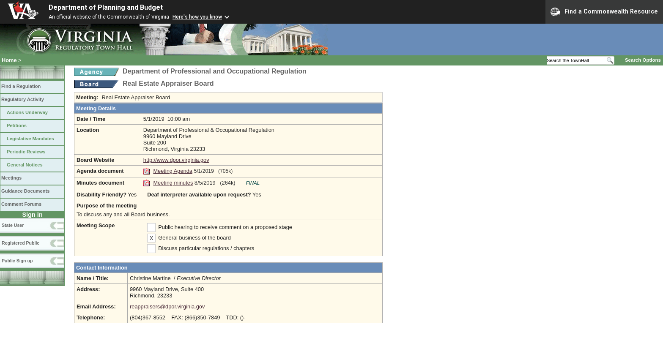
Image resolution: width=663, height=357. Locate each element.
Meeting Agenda (172, 171)
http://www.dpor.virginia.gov (176, 160)
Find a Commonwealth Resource (604, 12)
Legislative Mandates (30, 138)
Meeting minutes (173, 183)
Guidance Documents (25, 190)
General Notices (25, 164)
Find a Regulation (21, 86)
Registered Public (20, 242)
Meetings (11, 177)
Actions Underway (27, 112)
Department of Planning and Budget (106, 7)
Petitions (17, 125)
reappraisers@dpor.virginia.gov (167, 306)
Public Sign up (17, 260)
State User (13, 225)
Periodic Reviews (26, 151)
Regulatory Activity (22, 99)
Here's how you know (197, 17)
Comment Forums (21, 204)
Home (9, 60)
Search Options (643, 60)
